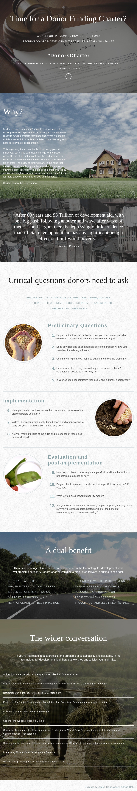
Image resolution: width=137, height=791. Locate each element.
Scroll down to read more (68, 73)
